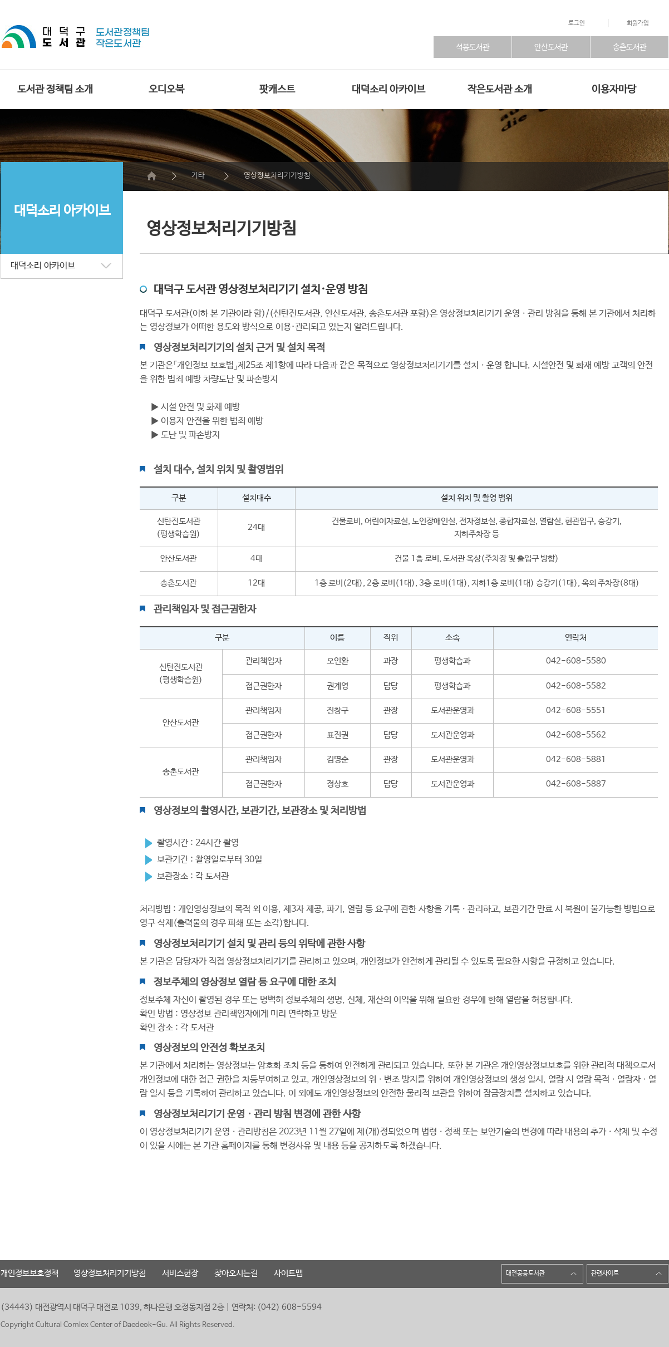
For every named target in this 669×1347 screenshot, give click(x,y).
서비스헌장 (180, 1273)
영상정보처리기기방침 (277, 175)
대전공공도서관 (525, 1273)
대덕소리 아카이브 (388, 89)
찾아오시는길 (236, 1273)
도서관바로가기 (166, 37)
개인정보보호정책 (29, 1273)
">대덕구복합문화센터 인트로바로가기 (45, 39)
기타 (198, 175)
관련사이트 (605, 1273)
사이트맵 (288, 1273)
